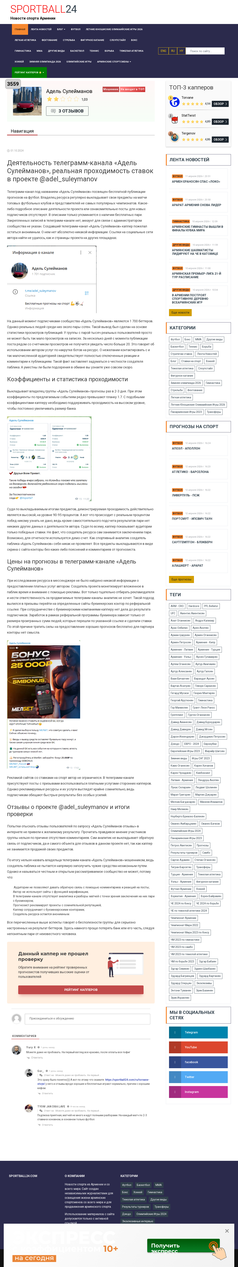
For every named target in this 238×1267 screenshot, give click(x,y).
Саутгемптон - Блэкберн (192, 542)
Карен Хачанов (203, 765)
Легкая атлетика (181, 397)
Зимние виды (179, 758)
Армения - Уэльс (181, 656)
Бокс (187, 339)
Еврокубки (210, 743)
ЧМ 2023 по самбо (182, 946)
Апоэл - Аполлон (186, 448)
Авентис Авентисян (192, 613)
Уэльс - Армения (181, 881)
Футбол (177, 176)
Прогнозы (203, 845)
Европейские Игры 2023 (185, 751)
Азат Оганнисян (180, 620)
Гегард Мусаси (180, 693)
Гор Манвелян (179, 707)
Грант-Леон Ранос (204, 707)
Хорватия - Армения (183, 896)
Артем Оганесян (181, 664)
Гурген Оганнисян (199, 714)
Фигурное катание (182, 375)
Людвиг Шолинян (206, 787)
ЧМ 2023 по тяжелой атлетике (189, 954)
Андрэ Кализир (204, 620)
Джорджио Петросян (212, 736)
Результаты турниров (184, 852)
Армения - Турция (209, 649)
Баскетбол (177, 346)
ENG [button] (163, 51)
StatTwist (188, 115)
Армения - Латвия (182, 649)
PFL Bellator (211, 606)
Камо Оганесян (180, 765)
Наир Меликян (179, 809)
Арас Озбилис (179, 627)
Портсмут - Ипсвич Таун (192, 519)
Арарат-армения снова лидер (196, 205)
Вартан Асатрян (180, 685)
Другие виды (181, 245)
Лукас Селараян (181, 787)
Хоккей (210, 361)
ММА (198, 339)
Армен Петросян (181, 642)
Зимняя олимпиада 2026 (186, 382)
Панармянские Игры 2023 (186, 411)
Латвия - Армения (182, 780)
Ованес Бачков (210, 823)
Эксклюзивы (204, 983)
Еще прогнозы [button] (181, 579)
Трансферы (214, 411)
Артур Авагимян (205, 664)
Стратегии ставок (181, 353)
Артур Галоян (205, 671)
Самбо (206, 852)
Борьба (206, 346)
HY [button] (181, 51)
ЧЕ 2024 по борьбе (207, 903)
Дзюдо (175, 743)
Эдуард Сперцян (181, 983)
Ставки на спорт (191, 361)
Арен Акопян (201, 627)
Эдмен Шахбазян (205, 968)
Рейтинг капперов (81, 990)
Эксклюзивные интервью (137, 1221)
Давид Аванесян (181, 722)
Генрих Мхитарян (204, 693)
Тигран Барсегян (181, 867)
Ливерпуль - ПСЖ (186, 495)
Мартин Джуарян (206, 794)
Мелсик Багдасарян (183, 801)
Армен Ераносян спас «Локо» (196, 181)
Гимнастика (181, 221)
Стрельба (177, 390)
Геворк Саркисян (205, 685)
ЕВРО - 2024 (191, 743)
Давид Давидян (181, 729)
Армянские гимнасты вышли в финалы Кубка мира (197, 228)
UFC (173, 613)
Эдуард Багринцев (182, 975)
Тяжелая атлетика (182, 368)
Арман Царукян (180, 635)
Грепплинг (177, 714)
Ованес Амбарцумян (183, 823)
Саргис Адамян (180, 859)
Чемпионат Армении (183, 917)
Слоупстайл (205, 368)
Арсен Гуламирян (207, 656)
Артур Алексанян (181, 671)
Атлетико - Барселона (190, 472)
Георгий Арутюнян (182, 700)
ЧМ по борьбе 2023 (182, 961)
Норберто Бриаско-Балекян (188, 816)
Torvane (187, 97)
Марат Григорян (180, 794)
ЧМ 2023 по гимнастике (185, 939)
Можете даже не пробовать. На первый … (78, 1075)
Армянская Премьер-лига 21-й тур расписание (196, 275)
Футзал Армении (181, 888)
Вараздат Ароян (204, 678)
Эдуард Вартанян (210, 975)
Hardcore (194, 606)
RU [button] (173, 51)
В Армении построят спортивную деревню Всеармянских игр (190, 298)
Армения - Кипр (205, 642)
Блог (173, 361)
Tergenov (188, 133)
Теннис (193, 346)
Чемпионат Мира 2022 (184, 925)
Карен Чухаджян (181, 772)
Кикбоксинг (203, 772)
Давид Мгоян (204, 729)
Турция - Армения (182, 874)
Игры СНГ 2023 (201, 758)
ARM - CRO (177, 606)
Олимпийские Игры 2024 (186, 830)
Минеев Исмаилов (211, 801)
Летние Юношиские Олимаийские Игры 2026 (198, 404)
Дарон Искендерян (182, 736)
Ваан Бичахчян (180, 678)
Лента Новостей (207, 353)
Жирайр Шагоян (215, 751)
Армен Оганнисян (206, 635)
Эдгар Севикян (180, 968)
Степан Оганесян (205, 859)
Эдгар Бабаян (207, 961)
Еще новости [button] (180, 312)
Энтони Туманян (181, 990)
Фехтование (194, 390)
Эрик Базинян (204, 990)
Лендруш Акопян (208, 780)
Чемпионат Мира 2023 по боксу (190, 932)
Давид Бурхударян (208, 722)
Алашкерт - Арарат (187, 565)
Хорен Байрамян (211, 896)
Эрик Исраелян (180, 997)
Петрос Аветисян (181, 845)
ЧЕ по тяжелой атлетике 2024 (189, 910)
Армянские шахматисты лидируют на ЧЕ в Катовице (195, 252)
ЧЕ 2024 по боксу (181, 903)
